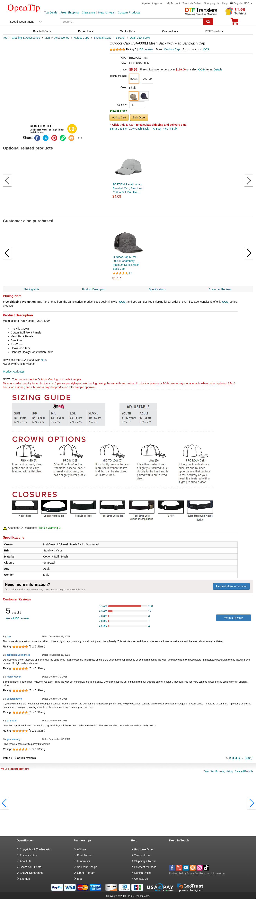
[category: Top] (5, 37)
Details (218, 69)
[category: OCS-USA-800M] (140, 37)
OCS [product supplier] (206, 49)
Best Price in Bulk (165, 128)
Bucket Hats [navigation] (85, 31)
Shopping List (212, 3)
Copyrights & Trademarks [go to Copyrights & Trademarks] (35, 849)
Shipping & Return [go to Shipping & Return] (145, 861)
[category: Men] (47, 37)
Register (157, 3)
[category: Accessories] (61, 37)
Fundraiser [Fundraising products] (83, 861)
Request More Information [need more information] (231, 586)
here (43, 359)
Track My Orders (192, 3)
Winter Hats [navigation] (127, 31)
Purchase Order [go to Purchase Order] (144, 849)
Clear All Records (244, 771)
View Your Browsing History (218, 771)
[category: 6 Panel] (120, 37)
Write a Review (233, 617)
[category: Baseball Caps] (102, 37)
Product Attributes (14, 371)
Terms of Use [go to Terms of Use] (142, 855)
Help (224, 3)
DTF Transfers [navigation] (214, 31)
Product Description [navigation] (94, 289)
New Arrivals (106, 12)
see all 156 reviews (17, 618)
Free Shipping (69, 12)
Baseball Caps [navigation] (42, 31)
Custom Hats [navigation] (170, 31)
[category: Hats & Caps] (81, 37)
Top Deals (50, 12)
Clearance (88, 12)
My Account (173, 3)
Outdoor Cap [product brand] (172, 49)
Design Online (143, 872)
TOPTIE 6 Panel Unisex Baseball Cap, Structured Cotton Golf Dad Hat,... (128, 188)
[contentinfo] (23, 8)
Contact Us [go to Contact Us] (141, 878)
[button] (241, 3)
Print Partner (85, 855)
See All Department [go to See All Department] (32, 872)
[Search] (208, 21)
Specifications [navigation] (157, 289)
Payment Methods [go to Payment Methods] (145, 867)
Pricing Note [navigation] (31, 289)
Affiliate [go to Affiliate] (81, 849)
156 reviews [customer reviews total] (145, 49)
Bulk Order (139, 117)
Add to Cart (119, 117)
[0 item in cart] (234, 22)
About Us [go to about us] (25, 861)
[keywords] (132, 21)
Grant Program (86, 872)
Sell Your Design (87, 867)
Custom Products (129, 12)
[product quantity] (137, 104)
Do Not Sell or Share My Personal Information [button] (197, 873)
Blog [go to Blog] (80, 878)
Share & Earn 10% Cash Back (129, 128)
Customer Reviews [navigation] (220, 289)
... (242, 757)
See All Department (22, 21)
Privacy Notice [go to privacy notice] (28, 855)
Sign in (145, 3)
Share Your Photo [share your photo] (30, 867)
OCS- (122, 301)
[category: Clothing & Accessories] (26, 37)
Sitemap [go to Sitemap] (25, 878)
